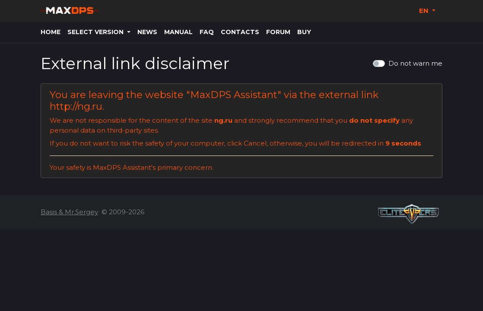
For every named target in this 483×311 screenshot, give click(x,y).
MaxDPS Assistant (233, 95)
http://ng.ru (76, 106)
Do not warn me (415, 63)
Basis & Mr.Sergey (69, 212)
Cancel (255, 143)
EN (424, 10)
